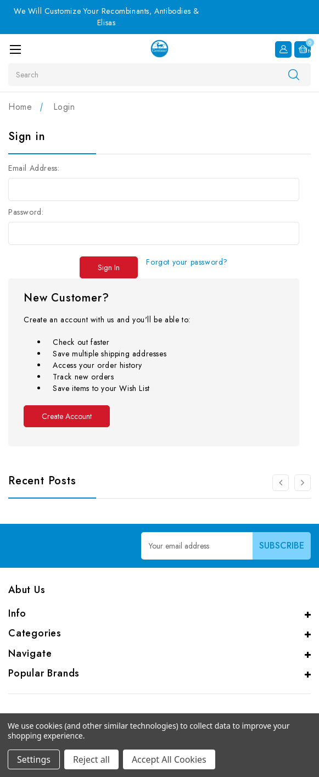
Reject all (91, 759)
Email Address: (33, 168)
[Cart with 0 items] (302, 48)
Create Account (67, 416)
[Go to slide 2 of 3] (302, 482)
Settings (34, 759)
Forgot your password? (187, 261)
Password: (25, 211)
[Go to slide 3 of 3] (280, 482)
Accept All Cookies (169, 759)
